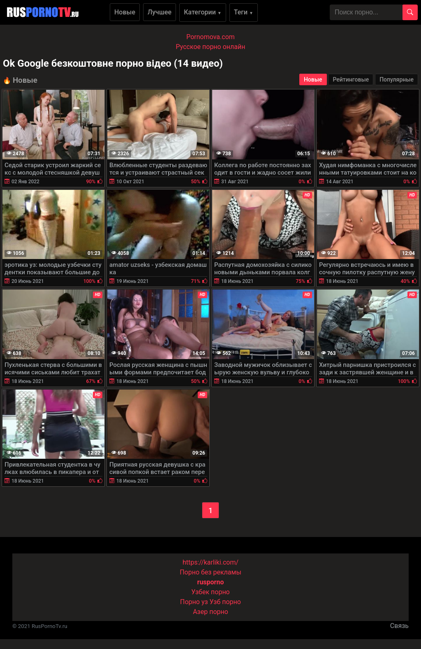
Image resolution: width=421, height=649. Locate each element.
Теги (243, 12)
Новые (124, 12)
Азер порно (210, 612)
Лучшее (159, 12)
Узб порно (225, 602)
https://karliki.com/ (210, 562)
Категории (203, 12)
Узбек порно (210, 592)
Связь (399, 626)
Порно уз (194, 602)
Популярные (396, 79)
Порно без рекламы (210, 572)
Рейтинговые (351, 79)
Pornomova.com (210, 37)
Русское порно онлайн (210, 47)
